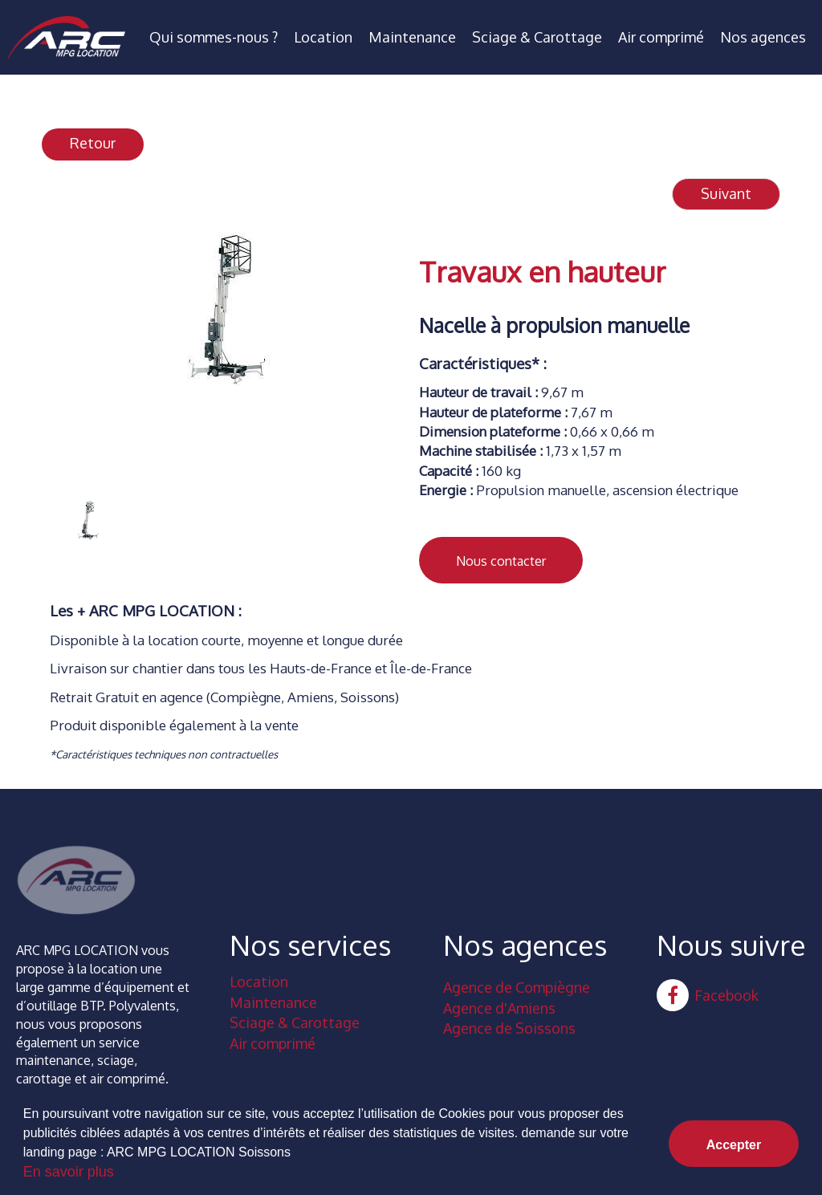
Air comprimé (661, 37)
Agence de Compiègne (516, 987)
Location (323, 37)
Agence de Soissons (509, 1028)
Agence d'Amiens (499, 1008)
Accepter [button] (733, 1145)
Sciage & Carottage (537, 37)
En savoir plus (68, 1172)
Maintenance (412, 37)
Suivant (726, 193)
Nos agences (763, 37)
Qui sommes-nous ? (213, 37)
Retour (93, 143)
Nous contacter (501, 561)
